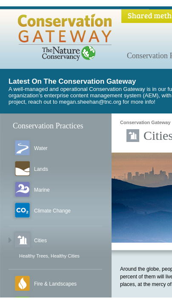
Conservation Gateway (145, 122)
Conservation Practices (48, 126)
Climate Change (52, 211)
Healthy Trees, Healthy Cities (49, 255)
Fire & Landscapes (55, 284)
